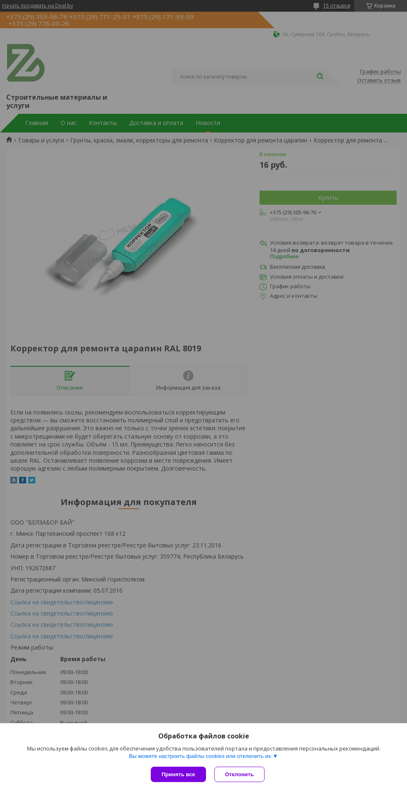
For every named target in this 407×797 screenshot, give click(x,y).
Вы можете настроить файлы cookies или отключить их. (200, 756)
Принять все (178, 774)
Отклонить (239, 774)
